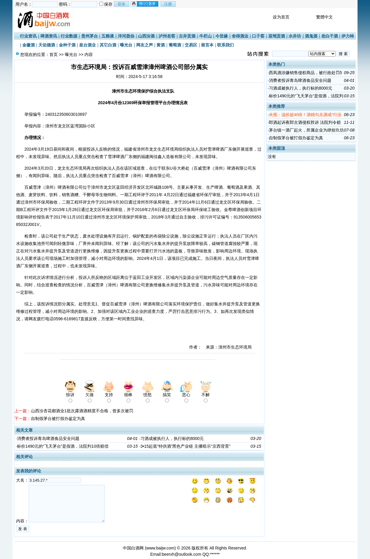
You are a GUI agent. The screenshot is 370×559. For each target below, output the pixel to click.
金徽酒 (28, 45)
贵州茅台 (89, 36)
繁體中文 (324, 17)
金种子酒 (67, 45)
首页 (53, 54)
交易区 (191, 45)
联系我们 (225, 45)
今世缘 (221, 36)
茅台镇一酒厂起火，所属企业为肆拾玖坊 (306, 130)
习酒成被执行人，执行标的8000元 (172, 438)
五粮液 (107, 36)
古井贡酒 (187, 36)
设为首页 (281, 17)
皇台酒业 (87, 45)
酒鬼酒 (311, 36)
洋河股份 (126, 36)
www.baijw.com (160, 548)
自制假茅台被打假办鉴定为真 (58, 418)
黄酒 (160, 45)
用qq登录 (145, 4)
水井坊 (295, 36)
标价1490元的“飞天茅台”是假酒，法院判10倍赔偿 (63, 446)
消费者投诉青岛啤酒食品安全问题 (48, 438)
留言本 (207, 45)
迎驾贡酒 (276, 36)
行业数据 (69, 36)
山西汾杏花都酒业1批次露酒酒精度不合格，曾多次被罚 (82, 410)
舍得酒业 (240, 36)
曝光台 (126, 45)
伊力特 (347, 36)
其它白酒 (108, 45)
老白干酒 (329, 36)
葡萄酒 (175, 45)
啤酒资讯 (48, 36)
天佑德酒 (46, 45)
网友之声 (144, 45)
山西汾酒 (146, 36)
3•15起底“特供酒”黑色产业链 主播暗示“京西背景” (185, 446)
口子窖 (258, 36)
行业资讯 (28, 36)
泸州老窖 (167, 36)
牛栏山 (205, 36)
